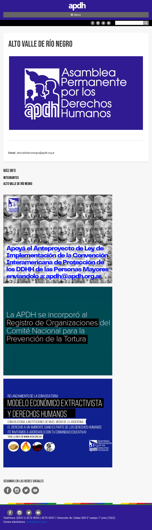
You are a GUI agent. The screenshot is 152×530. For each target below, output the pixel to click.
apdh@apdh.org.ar (36, 521)
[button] (76, 14)
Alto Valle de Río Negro (17, 184)
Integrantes (11, 178)
